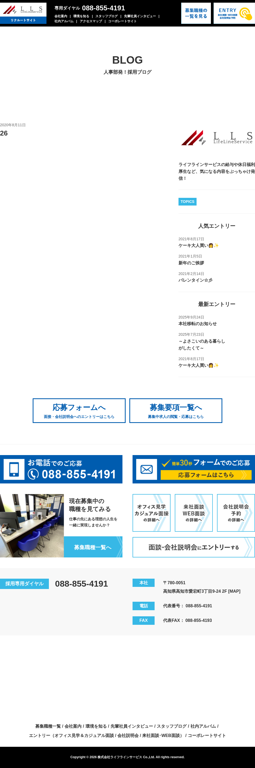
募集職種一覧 (48, 726)
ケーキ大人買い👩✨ (198, 245)
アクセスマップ (91, 21)
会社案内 (60, 16)
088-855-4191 (103, 8)
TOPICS (187, 201)
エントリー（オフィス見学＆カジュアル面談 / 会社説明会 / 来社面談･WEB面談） (106, 735)
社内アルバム (64, 21)
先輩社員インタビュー (140, 16)
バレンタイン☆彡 (195, 280)
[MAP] (234, 591)
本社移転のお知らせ (197, 323)
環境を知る (81, 16)
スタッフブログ (106, 16)
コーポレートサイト (122, 21)
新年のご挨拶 (191, 263)
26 (4, 133)
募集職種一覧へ (92, 547)
